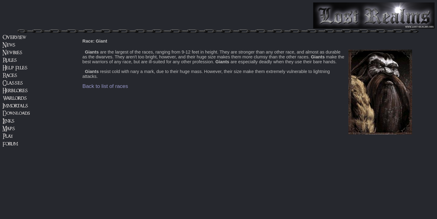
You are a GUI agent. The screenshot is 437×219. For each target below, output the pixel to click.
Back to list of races (105, 86)
